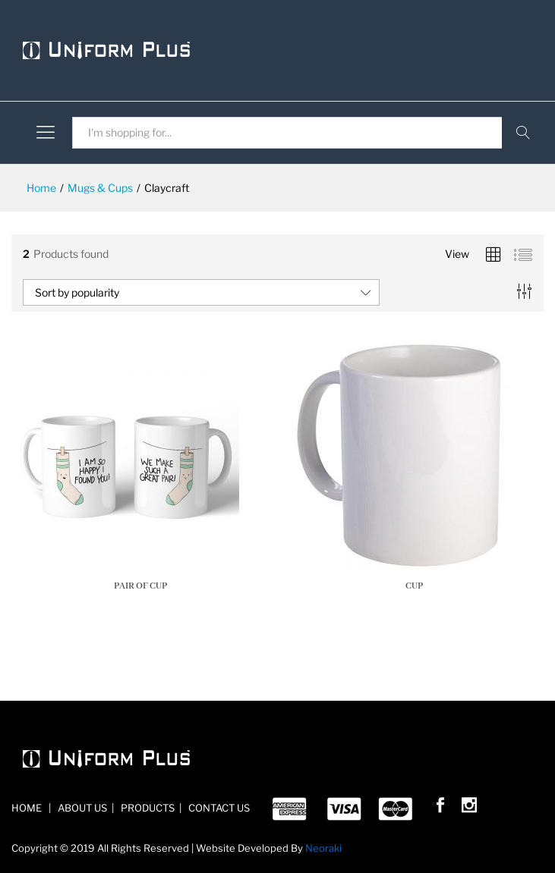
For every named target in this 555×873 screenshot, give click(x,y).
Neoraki (323, 848)
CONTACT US (218, 808)
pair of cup (140, 586)
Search (523, 133)
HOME (27, 808)
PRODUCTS (146, 808)
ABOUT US (81, 808)
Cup (414, 586)
